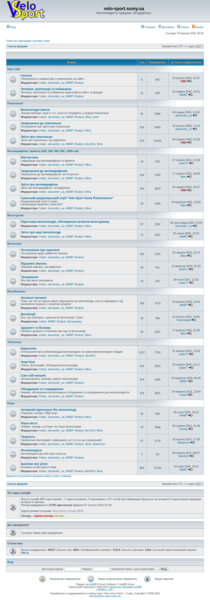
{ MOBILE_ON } (105, 589)
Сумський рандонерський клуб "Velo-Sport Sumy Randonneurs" (67, 198)
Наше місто (29, 423)
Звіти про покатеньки (36, 137)
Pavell (183, 394)
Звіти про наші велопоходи (41, 232)
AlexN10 (90, 143)
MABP (69, 82)
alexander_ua (56, 82)
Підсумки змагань (34, 263)
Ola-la (25, 552)
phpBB (92, 584)
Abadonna (98, 443)
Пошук (183, 27)
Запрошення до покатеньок (41, 123)
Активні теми (42, 40)
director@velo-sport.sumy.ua (104, 596)
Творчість (28, 437)
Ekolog (184, 428)
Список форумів (17, 46)
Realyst (79, 82)
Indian (42, 82)
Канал (197, 27)
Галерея (148, 27)
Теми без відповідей (18, 40)
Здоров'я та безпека (35, 328)
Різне (11, 403)
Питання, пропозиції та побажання (46, 89)
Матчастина (29, 157)
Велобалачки (16, 291)
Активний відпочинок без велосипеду (48, 409)
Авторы (59, 516)
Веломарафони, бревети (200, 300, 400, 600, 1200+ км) (43, 151)
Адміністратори (43, 516)
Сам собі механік (33, 375)
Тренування (29, 277)
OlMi (183, 81)
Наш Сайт (13, 69)
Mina (88, 116)
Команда (66, 476)
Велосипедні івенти (35, 109)
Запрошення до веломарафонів (44, 171)
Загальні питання (33, 298)
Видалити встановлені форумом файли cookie (32, 476)
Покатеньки (15, 103)
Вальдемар (74, 321)
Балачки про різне (34, 464)
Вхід (11, 27)
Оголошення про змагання (40, 250)
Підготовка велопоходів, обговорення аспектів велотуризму (65, 221)
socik (95, 116)
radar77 (183, 163)
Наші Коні (28, 362)
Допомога (166, 27)
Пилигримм (183, 319)
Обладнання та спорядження (42, 389)
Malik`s (183, 269)
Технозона (14, 342)
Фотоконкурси (31, 450)
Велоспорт (14, 243)
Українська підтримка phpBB (125, 587)
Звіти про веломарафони (39, 184)
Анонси (26, 75)
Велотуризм (15, 215)
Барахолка (28, 348)
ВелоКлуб (28, 314)
